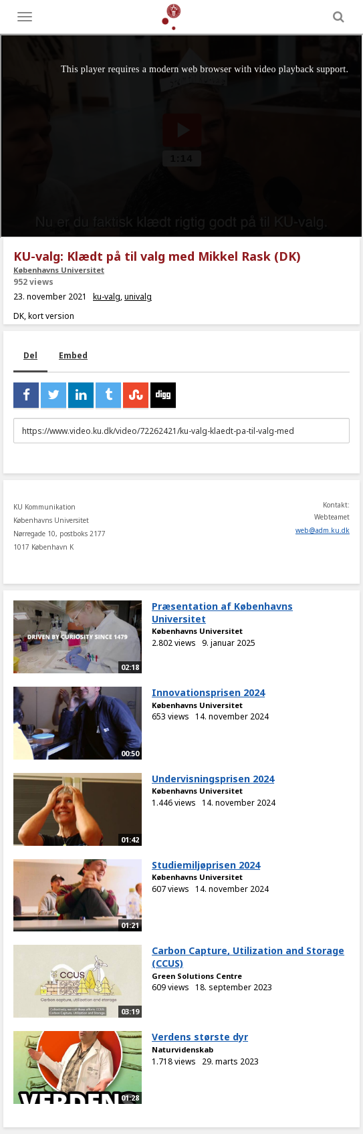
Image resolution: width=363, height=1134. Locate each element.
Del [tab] (30, 355)
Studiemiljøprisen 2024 (206, 865)
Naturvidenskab (182, 1049)
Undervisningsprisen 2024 (213, 778)
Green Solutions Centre (197, 976)
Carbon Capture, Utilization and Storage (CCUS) (248, 957)
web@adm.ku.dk (322, 530)
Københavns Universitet (58, 270)
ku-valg (106, 296)
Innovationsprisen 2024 (208, 692)
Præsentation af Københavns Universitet (222, 612)
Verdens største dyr (200, 1036)
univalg (138, 296)
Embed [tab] (73, 355)
